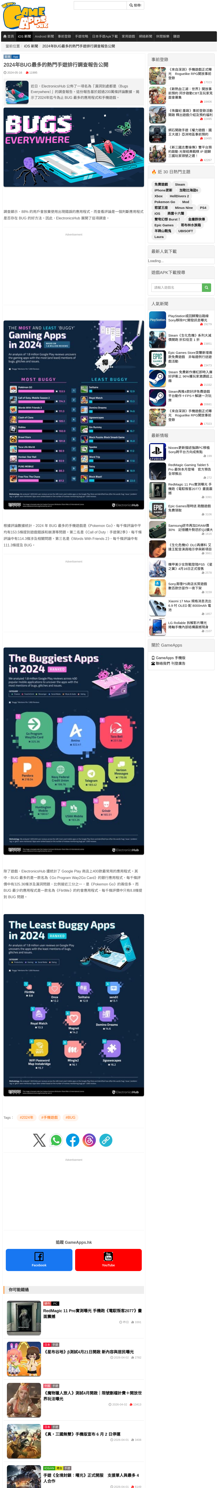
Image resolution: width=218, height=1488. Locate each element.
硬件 (47, 1303)
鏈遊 (176, 36)
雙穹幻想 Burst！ (168, 219)
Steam (180, 184)
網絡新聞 (145, 36)
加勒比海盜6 (188, 190)
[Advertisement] (74, 268)
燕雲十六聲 (175, 213)
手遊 (55, 1344)
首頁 (8, 36)
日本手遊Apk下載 (105, 36)
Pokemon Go (165, 202)
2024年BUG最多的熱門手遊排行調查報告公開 (78, 46)
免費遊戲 (161, 184)
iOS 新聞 (24, 36)
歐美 (7, 56)
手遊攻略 (81, 36)
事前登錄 (64, 36)
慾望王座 (161, 208)
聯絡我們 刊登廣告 (168, 663)
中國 (47, 1386)
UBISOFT (185, 231)
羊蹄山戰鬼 (163, 231)
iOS (157, 213)
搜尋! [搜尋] (135, 5)
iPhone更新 (163, 190)
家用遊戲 (128, 36)
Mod (185, 202)
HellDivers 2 (179, 196)
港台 (59, 1468)
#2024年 (26, 1117)
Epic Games (164, 225)
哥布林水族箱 (191, 225)
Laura (159, 237)
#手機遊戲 (49, 1117)
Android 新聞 (44, 36)
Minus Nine (184, 208)
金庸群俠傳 (196, 219)
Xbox (159, 196)
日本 (47, 1344)
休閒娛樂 (162, 36)
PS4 (203, 208)
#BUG (71, 1117)
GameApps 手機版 (168, 658)
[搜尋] (100, 5)
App (15, 56)
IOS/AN (49, 1468)
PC (55, 1303)
